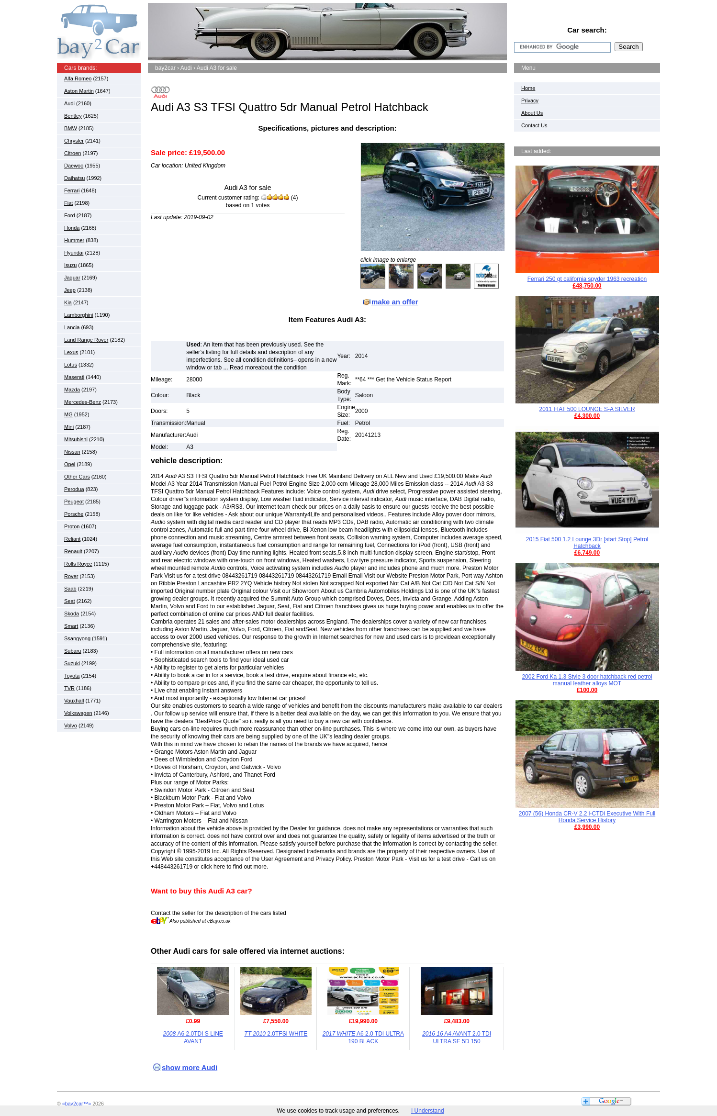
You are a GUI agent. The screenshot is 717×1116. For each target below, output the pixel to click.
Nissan (72, 452)
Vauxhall (74, 700)
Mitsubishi (76, 439)
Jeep (70, 290)
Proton (71, 526)
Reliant (72, 539)
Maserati (74, 377)
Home (528, 88)
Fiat (68, 203)
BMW (70, 128)
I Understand (427, 1110)
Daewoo (73, 165)
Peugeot (74, 501)
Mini (69, 427)
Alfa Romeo (77, 78)
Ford (69, 215)
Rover (71, 576)
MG (68, 414)
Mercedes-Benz (82, 402)
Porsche (73, 514)
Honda (71, 228)
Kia (68, 302)
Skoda (71, 613)
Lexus (71, 352)
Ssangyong (77, 638)
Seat (69, 601)
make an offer (394, 302)
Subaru (72, 651)
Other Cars (77, 477)
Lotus (70, 365)
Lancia (71, 327)
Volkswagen (78, 713)
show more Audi (189, 1067)
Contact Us (534, 125)
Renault (73, 551)
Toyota (71, 676)
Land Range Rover (86, 340)
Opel (69, 464)
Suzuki (72, 663)
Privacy (529, 100)
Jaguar (72, 277)
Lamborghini (78, 315)
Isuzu (70, 265)
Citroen (72, 153)
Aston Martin (79, 91)
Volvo (70, 725)
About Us (532, 113)
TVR (69, 688)
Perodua (74, 489)
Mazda (72, 389)
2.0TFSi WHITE (275, 1033)
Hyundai (73, 253)
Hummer (74, 240)
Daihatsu (74, 178)
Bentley (73, 116)
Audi (69, 103)
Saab (70, 588)
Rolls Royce (78, 564)
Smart (71, 626)
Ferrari (71, 190)
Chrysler (74, 141)
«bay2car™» (76, 1103)
